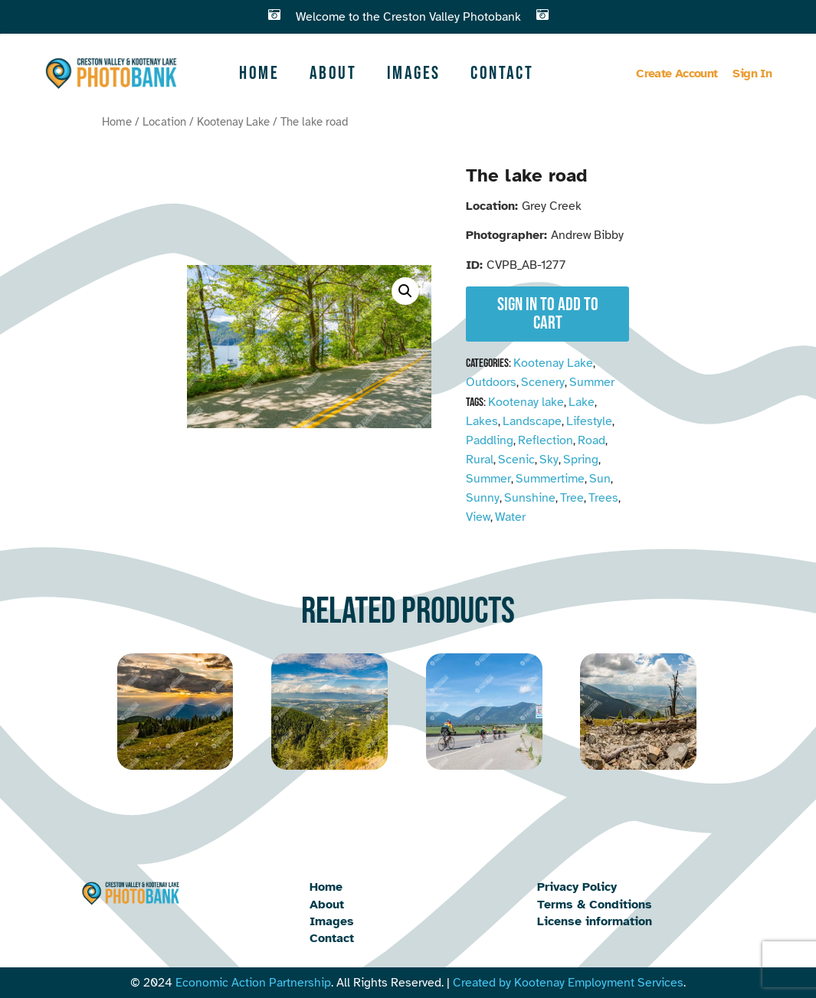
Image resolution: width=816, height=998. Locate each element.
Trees (603, 498)
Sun (600, 478)
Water (510, 517)
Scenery (543, 382)
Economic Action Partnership (253, 982)
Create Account (676, 73)
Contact (501, 73)
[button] (405, 291)
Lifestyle (589, 421)
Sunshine (529, 498)
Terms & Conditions (594, 904)
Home (259, 73)
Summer (591, 382)
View (478, 517)
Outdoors (491, 382)
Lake (582, 402)
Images (413, 73)
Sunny (483, 498)
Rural (479, 459)
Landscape (532, 421)
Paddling (489, 440)
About (333, 73)
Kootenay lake (526, 402)
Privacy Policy (577, 887)
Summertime (550, 478)
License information (594, 921)
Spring (580, 459)
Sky (549, 459)
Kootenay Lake (233, 122)
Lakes (482, 421)
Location (164, 122)
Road (591, 440)
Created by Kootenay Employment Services (568, 982)
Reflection (545, 440)
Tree (572, 498)
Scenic (516, 459)
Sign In (752, 73)
